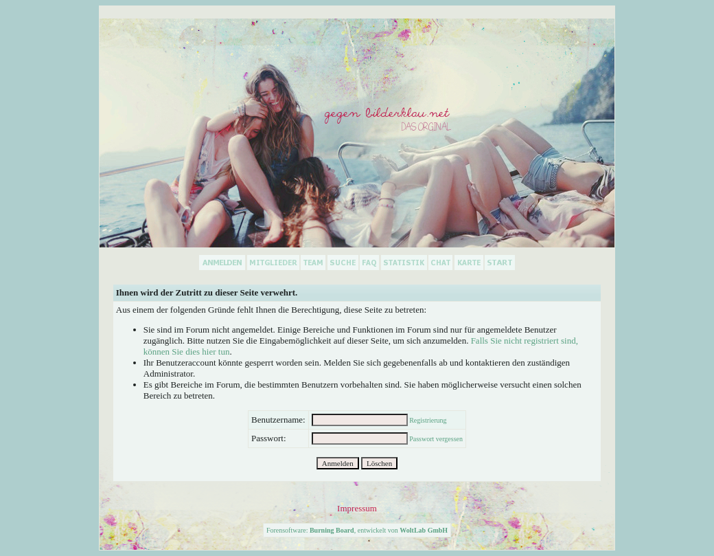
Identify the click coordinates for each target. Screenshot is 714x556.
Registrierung (427, 420)
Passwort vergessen (436, 439)
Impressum (357, 508)
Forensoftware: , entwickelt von (357, 530)
